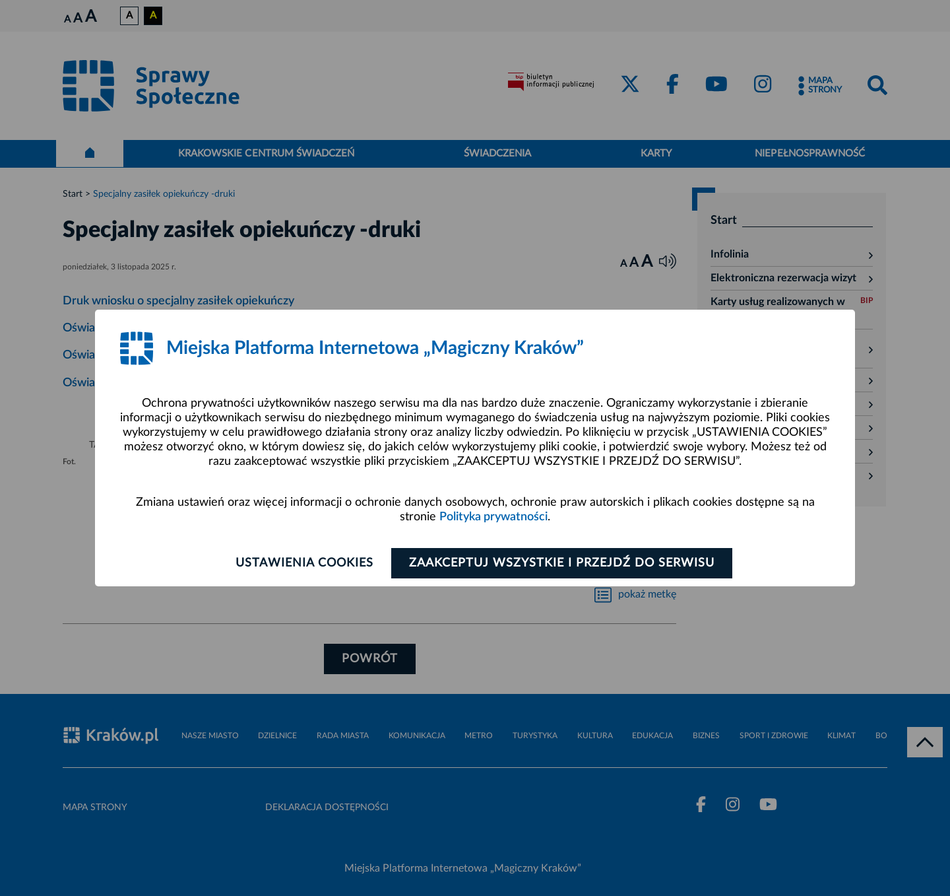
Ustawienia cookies (304, 563)
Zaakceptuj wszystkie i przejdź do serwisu (561, 563)
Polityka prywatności (493, 517)
